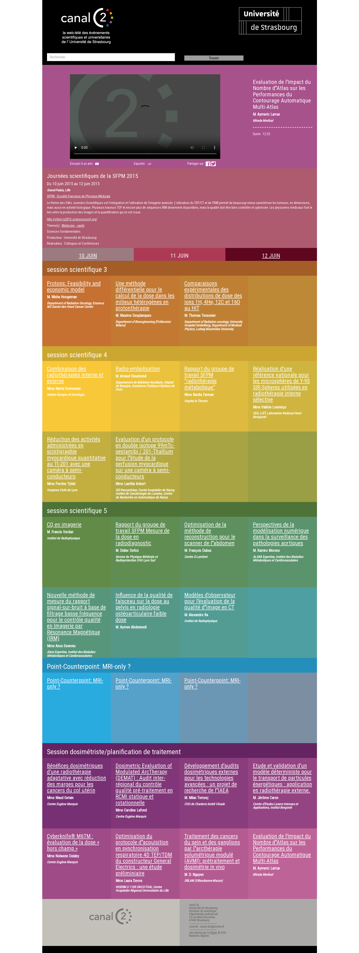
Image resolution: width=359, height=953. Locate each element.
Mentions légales (199, 935)
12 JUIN (271, 255)
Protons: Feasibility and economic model (74, 286)
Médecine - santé (73, 225)
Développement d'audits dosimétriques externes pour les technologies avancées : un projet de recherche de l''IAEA (211, 778)
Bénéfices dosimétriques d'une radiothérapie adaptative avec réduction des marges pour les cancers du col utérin (76, 778)
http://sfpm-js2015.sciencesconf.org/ (72, 219)
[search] (111, 57)
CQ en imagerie (64, 524)
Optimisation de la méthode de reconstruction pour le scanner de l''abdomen (209, 533)
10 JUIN (88, 255)
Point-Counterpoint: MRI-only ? (75, 683)
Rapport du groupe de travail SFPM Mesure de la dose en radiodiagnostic (143, 533)
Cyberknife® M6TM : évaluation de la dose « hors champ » (73, 842)
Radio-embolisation (138, 368)
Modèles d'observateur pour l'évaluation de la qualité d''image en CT (209, 601)
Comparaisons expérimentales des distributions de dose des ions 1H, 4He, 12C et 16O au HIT (213, 296)
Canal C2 (194, 905)
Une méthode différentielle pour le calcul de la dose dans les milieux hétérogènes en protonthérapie (145, 296)
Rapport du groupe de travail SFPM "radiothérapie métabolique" (209, 378)
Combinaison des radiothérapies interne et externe (75, 374)
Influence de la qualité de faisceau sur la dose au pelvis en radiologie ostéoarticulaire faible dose (144, 607)
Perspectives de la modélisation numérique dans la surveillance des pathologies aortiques (281, 533)
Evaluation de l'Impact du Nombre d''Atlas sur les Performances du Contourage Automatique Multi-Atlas (282, 848)
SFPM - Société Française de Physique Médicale (78, 196)
